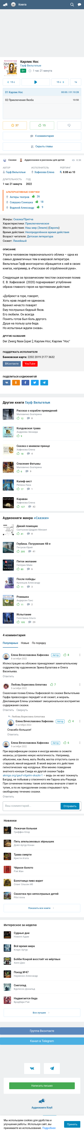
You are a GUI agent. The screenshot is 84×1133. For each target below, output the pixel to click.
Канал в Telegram (42, 1041)
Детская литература (40, 236)
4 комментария (42, 136)
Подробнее (49, 1128)
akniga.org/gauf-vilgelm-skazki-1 (23, 775)
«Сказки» (41, 518)
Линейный (20, 241)
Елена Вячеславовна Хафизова (36, 655)
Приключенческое (37, 223)
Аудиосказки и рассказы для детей (41, 160)
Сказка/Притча (23, 219)
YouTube (30, 363)
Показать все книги (41, 908)
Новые (25, 643)
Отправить (70, 806)
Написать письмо (42, 1085)
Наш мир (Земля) (36, 227)
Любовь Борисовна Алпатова (29, 684)
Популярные (10, 643)
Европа (54, 227)
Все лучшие (41, 1012)
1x (75, 82)
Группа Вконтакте (42, 1031)
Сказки (9, 160)
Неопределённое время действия (47, 232)
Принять (72, 1124)
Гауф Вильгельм (30, 65)
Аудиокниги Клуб (42, 1099)
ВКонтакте (12, 363)
